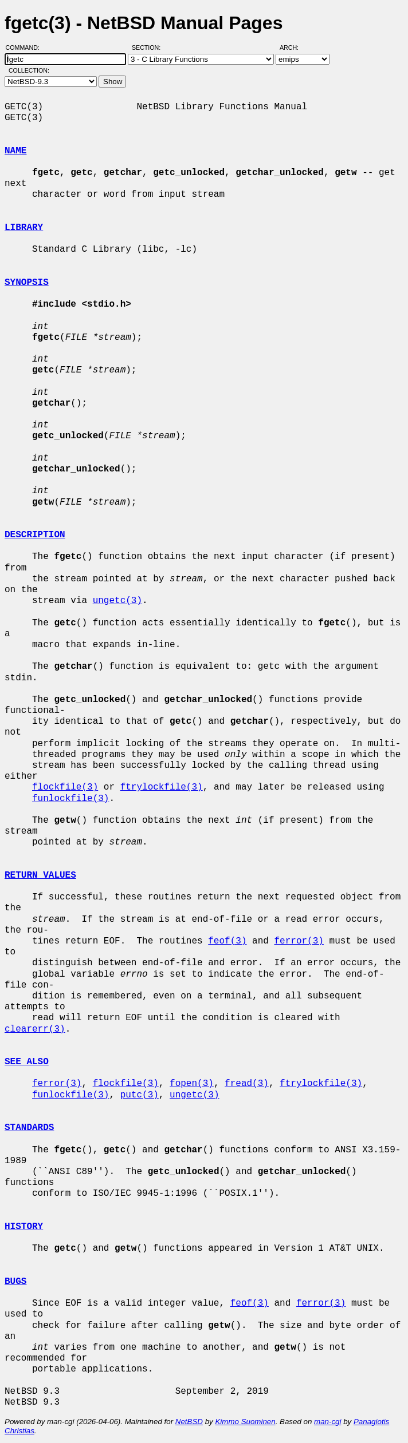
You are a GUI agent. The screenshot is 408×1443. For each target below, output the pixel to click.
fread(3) (247, 1083)
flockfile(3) (65, 787)
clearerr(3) (35, 1029)
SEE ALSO (27, 1062)
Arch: (294, 47)
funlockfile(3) (70, 798)
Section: (149, 47)
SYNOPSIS (27, 282)
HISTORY (24, 1226)
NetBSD (189, 1421)
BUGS (15, 1281)
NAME (15, 151)
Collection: (29, 70)
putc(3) (139, 1095)
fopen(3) (192, 1083)
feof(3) (227, 941)
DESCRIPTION (35, 535)
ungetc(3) (117, 600)
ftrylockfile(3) (161, 787)
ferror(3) (298, 941)
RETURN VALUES (40, 875)
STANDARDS (29, 1127)
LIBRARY (24, 227)
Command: (26, 47)
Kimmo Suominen (245, 1421)
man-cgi (327, 1421)
